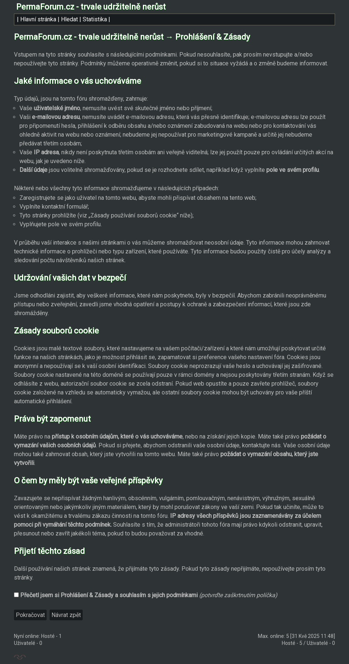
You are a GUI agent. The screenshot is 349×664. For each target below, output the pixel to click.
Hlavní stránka (38, 19)
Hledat (69, 19)
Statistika (95, 19)
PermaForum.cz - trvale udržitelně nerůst (91, 6)
